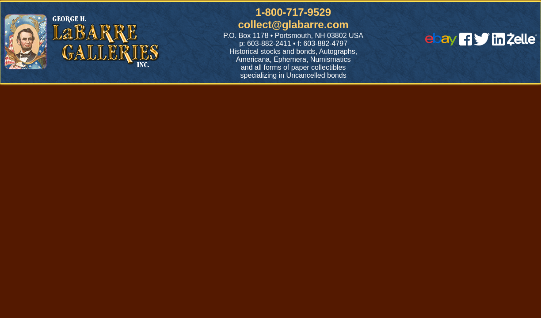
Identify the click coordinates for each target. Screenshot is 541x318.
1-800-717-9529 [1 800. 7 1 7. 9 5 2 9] (293, 12)
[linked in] (498, 43)
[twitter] (482, 43)
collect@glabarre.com (293, 24)
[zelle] (522, 43)
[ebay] (441, 43)
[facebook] (465, 43)
